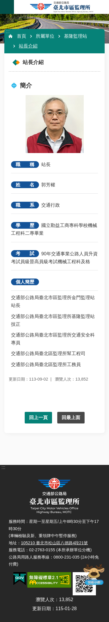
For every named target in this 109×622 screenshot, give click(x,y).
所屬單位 (45, 36)
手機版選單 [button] (7, 7)
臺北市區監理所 (61, 6)
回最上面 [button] (71, 417)
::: (8, 31)
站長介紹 (28, 45)
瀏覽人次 (45, 599)
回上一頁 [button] (38, 417)
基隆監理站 (75, 36)
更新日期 (41, 608)
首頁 (21, 36)
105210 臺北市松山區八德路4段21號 (54, 543)
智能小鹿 (93, 574)
